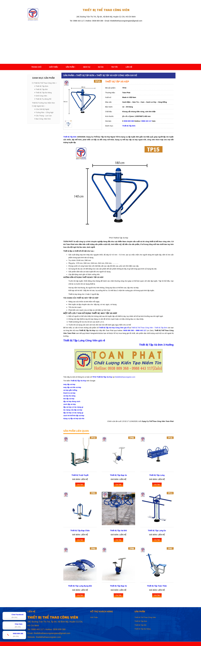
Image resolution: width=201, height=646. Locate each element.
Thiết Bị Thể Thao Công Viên (44, 83)
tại (130, 328)
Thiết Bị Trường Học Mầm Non (43, 103)
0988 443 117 (146, 121)
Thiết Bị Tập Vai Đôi (118, 531)
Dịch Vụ (86, 67)
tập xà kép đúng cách (71, 401)
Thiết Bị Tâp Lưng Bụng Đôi (80, 586)
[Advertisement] (100, 42)
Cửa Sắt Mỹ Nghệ (42, 109)
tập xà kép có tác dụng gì (73, 407)
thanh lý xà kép (69, 393)
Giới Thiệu (94, 617)
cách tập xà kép (69, 404)
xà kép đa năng (69, 396)
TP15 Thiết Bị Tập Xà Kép (102, 377)
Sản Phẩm (70, 67)
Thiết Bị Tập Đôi (42, 89)
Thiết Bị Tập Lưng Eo (157, 531)
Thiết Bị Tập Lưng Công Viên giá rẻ (84, 340)
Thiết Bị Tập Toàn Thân (157, 586)
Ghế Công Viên (41, 96)
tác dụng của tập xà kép (72, 410)
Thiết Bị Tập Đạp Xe (118, 475)
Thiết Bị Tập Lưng (156, 475)
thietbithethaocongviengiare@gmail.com (52, 633)
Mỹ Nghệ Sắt (39, 106)
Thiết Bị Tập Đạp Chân (80, 531)
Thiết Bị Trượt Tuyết (80, 475)
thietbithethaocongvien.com (125, 377)
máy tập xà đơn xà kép (72, 387)
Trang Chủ (36, 67)
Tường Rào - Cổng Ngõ (44, 112)
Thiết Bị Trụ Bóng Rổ (43, 99)
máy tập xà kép (69, 384)
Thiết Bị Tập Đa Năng (44, 93)
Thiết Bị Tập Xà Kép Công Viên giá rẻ (114, 328)
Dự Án (100, 67)
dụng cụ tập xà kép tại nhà (73, 418)
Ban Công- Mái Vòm (43, 119)
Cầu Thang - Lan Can (44, 116)
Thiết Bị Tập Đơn (42, 86)
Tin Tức (114, 67)
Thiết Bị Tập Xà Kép (78, 381)
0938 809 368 (129, 121)
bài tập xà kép (68, 399)
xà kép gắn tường (70, 390)
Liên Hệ (129, 67)
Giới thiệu (53, 67)
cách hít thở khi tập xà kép (73, 415)
